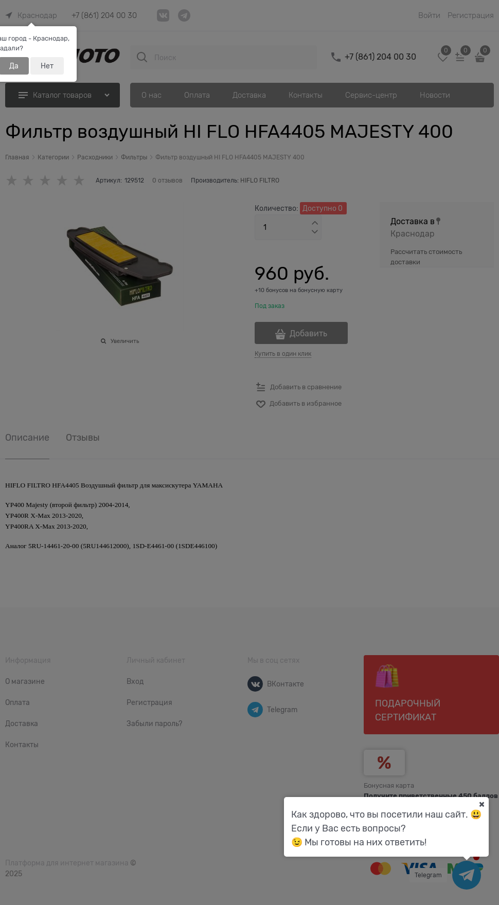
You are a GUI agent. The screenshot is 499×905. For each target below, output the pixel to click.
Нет (47, 66)
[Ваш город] (481, 804)
